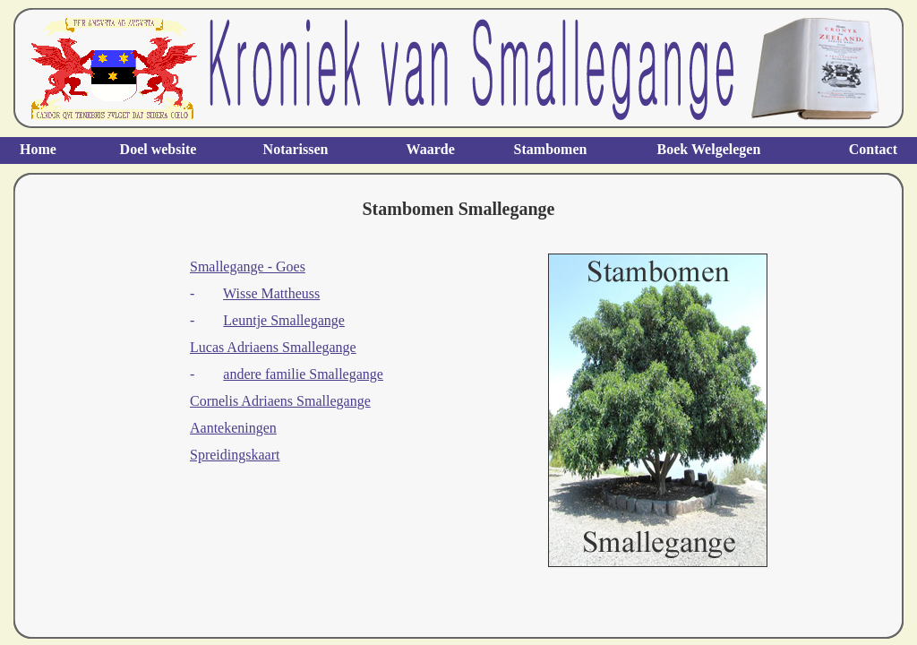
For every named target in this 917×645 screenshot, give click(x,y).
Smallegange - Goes (247, 266)
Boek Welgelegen (709, 149)
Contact (873, 149)
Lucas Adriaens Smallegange (273, 347)
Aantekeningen (233, 427)
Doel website (158, 149)
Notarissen (296, 149)
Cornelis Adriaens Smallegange (280, 400)
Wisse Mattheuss (271, 293)
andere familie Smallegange (303, 374)
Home (38, 149)
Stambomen (550, 149)
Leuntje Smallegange (284, 320)
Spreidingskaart (234, 454)
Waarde (431, 149)
